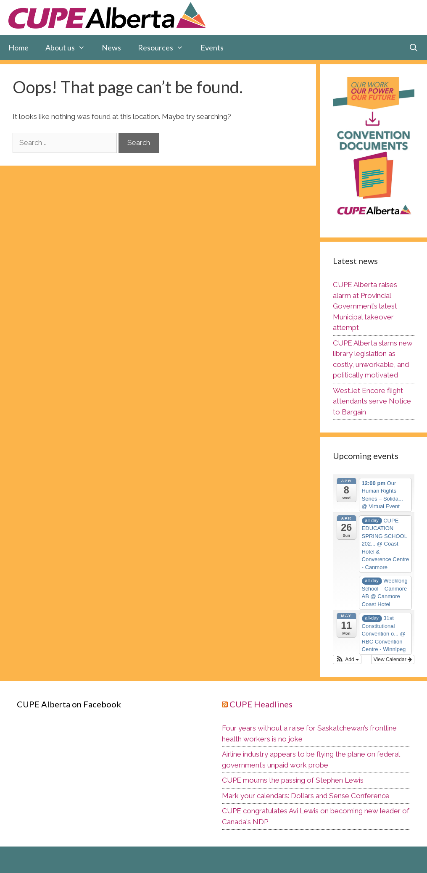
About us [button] (69, 47)
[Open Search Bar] (414, 47)
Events (212, 47)
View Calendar (393, 659)
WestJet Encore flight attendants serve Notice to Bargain (372, 401)
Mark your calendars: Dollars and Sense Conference (306, 795)
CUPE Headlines (261, 704)
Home (18, 47)
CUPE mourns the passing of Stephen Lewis (293, 780)
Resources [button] (165, 47)
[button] (347, 659)
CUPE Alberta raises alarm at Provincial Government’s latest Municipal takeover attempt (365, 306)
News (111, 47)
